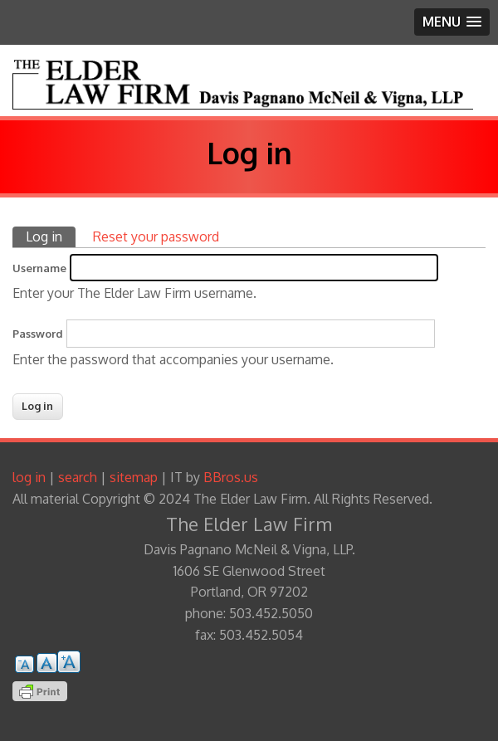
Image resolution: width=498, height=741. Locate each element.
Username (39, 268)
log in (29, 477)
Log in (51, 237)
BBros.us (230, 477)
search (77, 477)
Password (37, 333)
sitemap (134, 477)
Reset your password (156, 236)
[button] (452, 22)
